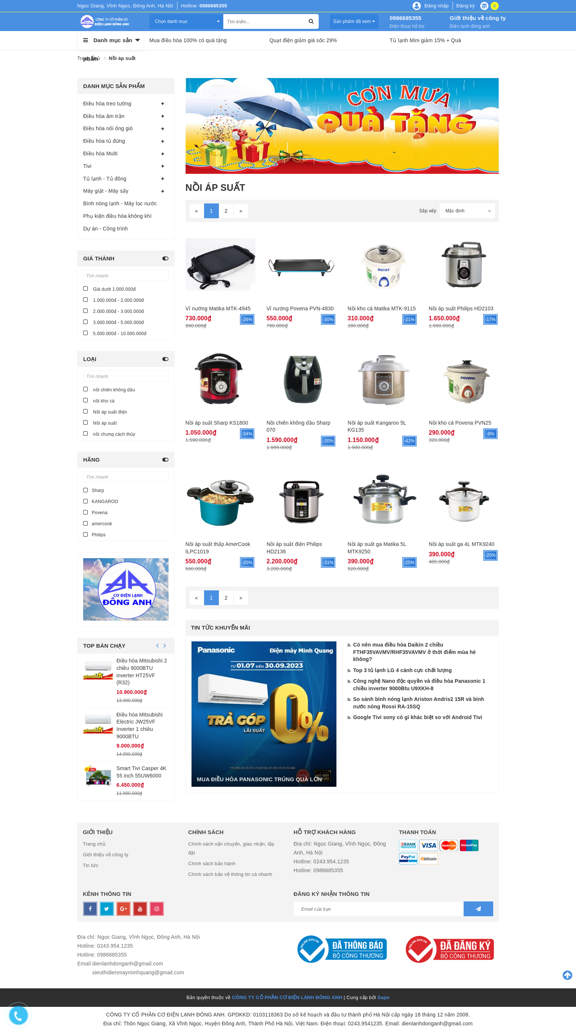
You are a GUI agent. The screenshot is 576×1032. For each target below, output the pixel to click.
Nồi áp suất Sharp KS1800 (217, 423)
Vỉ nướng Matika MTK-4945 (218, 308)
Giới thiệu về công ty (478, 18)
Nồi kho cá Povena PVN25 (460, 423)
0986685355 (405, 18)
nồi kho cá (99, 400)
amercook (97, 523)
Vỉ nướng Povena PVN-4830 (300, 308)
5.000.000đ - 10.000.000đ (114, 333)
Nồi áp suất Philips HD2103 (461, 308)
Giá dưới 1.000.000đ (109, 289)
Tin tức (90, 865)
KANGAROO (100, 501)
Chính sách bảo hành (212, 863)
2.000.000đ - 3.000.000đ (113, 311)
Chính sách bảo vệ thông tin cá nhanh (230, 874)
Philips (94, 534)
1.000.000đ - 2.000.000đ (113, 300)
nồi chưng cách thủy (109, 434)
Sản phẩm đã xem (354, 21)
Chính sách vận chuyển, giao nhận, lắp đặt (231, 848)
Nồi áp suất (100, 422)
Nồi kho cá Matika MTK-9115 (382, 308)
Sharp (93, 490)
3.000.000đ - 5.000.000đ (113, 322)
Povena (95, 512)
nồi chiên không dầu (109, 389)
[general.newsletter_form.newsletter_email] (393, 908)
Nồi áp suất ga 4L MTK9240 (462, 544)
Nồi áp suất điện (105, 411)
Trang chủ (94, 844)
